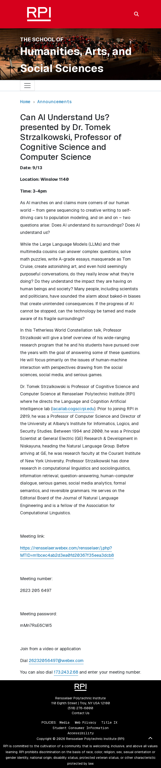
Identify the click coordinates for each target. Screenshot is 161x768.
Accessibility (81, 733)
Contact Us (80, 713)
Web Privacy (85, 722)
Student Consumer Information (81, 728)
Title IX (109, 722)
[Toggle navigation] (27, 85)
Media (64, 722)
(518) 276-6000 (80, 708)
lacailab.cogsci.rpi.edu (73, 408)
